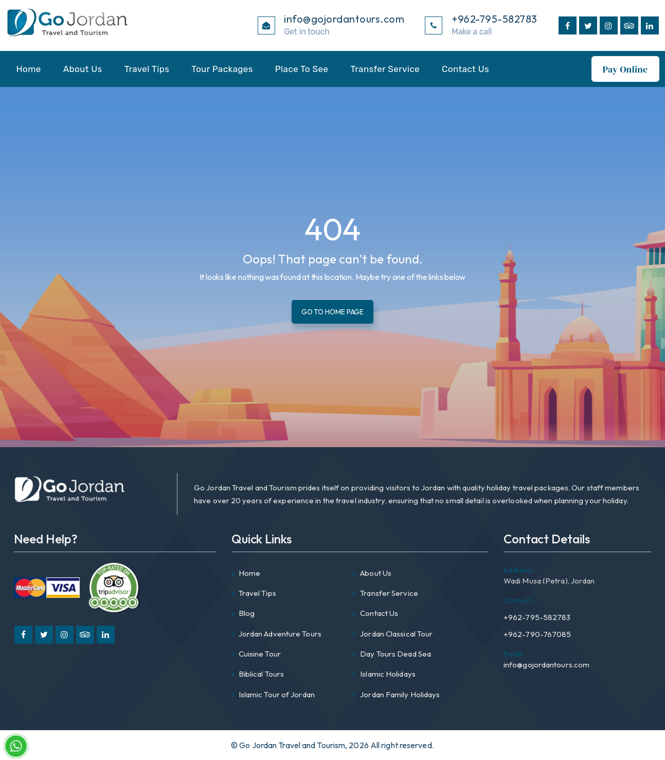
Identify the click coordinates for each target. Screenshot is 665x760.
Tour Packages (222, 69)
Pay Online (625, 69)
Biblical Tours (261, 674)
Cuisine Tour (260, 654)
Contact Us (465, 69)
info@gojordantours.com (546, 658)
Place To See (302, 69)
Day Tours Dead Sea (395, 654)
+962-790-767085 (537, 634)
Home (28, 69)
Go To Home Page (332, 311)
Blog (247, 613)
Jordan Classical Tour (396, 634)
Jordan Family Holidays (400, 694)
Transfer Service (385, 69)
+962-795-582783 (537, 607)
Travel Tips (147, 69)
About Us (82, 69)
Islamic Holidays (388, 674)
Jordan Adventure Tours (280, 634)
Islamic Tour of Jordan (277, 694)
